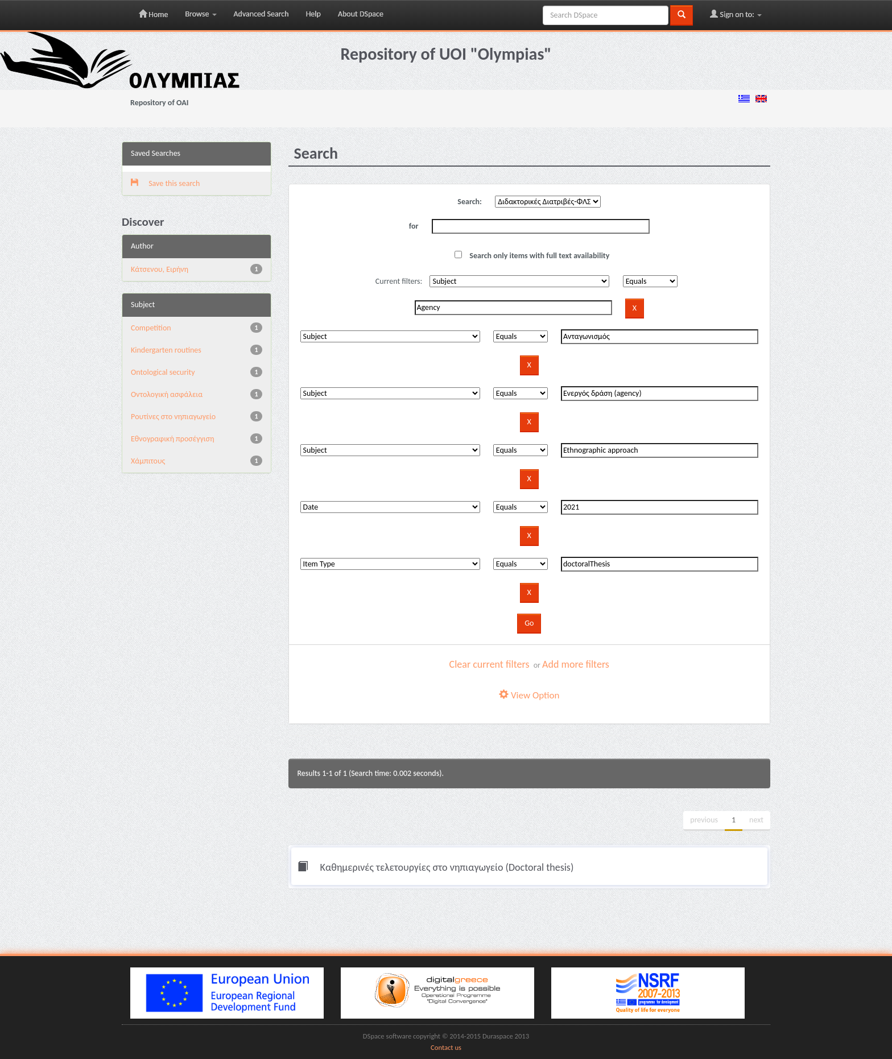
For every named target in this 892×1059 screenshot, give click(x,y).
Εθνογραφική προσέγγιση (172, 439)
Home (153, 14)
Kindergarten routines (166, 350)
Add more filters (575, 664)
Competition (151, 328)
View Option (529, 695)
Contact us (446, 1047)
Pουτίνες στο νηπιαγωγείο (173, 416)
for (414, 226)
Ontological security (163, 372)
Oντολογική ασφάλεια (167, 394)
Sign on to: (736, 14)
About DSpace (360, 14)
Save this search (165, 183)
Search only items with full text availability (532, 255)
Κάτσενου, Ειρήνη (159, 269)
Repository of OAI (159, 102)
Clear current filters (489, 664)
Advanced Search (261, 14)
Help (313, 14)
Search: (469, 201)
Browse (200, 14)
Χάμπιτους (148, 461)
